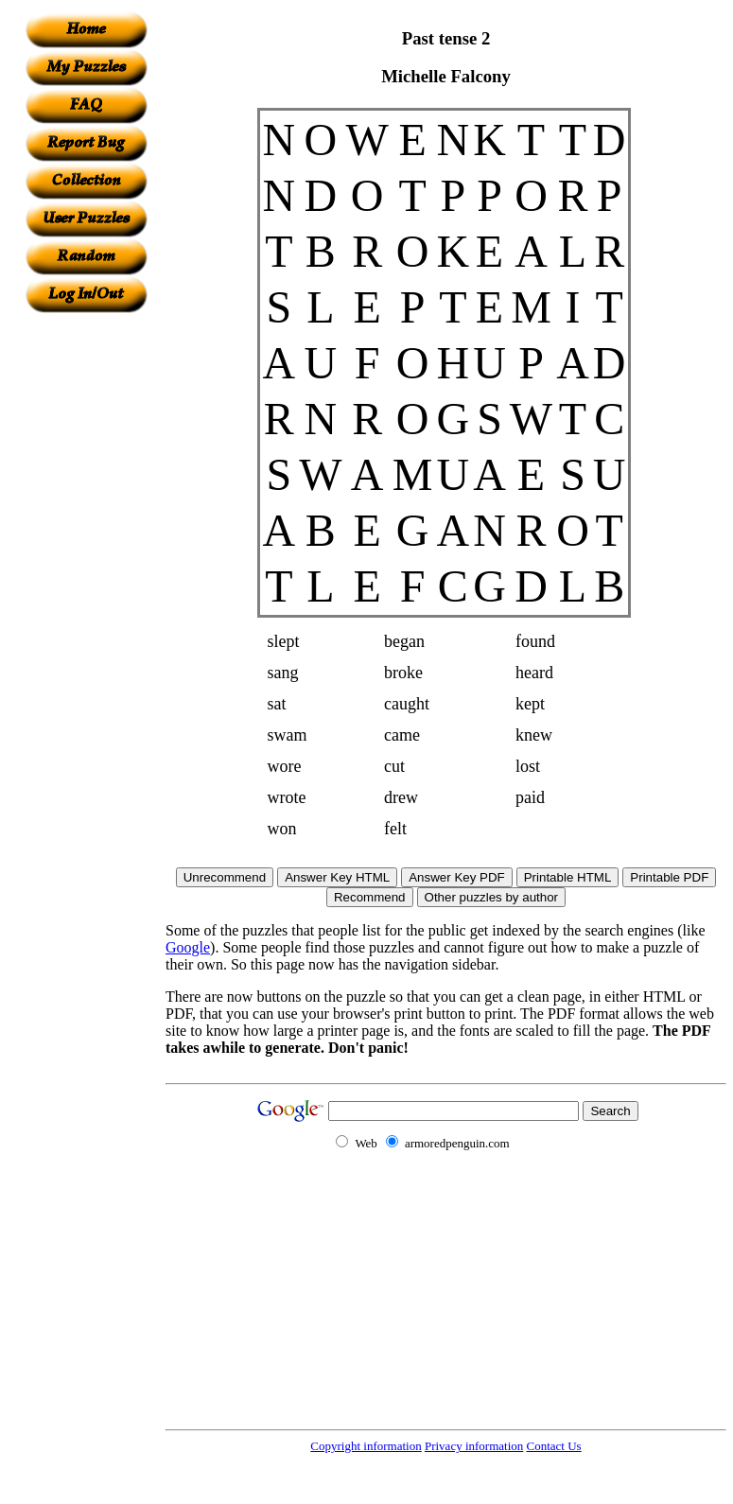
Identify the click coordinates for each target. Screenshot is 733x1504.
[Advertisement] (86, 597)
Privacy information (474, 1446)
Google (188, 947)
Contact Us (554, 1446)
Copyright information (365, 1446)
